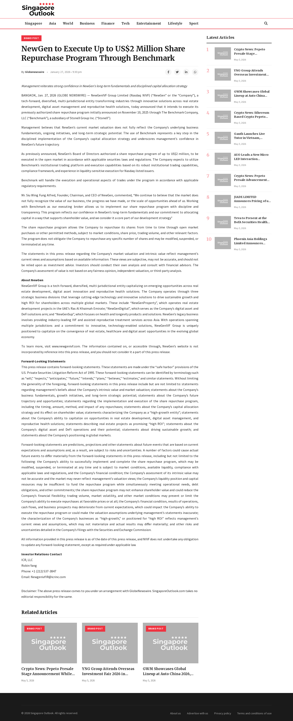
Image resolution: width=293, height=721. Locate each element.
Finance (110, 23)
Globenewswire (34, 72)
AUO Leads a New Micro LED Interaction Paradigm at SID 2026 (251, 159)
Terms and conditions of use (254, 713)
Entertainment (152, 23)
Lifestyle (179, 23)
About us (175, 713)
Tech (129, 23)
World (69, 23)
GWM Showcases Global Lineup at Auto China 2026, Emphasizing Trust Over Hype (170, 674)
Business (89, 23)
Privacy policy (222, 713)
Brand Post (31, 38)
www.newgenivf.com (66, 346)
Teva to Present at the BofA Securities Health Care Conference (250, 222)
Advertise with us (197, 713)
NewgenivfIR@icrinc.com (48, 577)
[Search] (266, 23)
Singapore (34, 23)
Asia (53, 23)
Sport (198, 23)
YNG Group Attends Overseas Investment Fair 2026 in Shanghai (108, 674)
